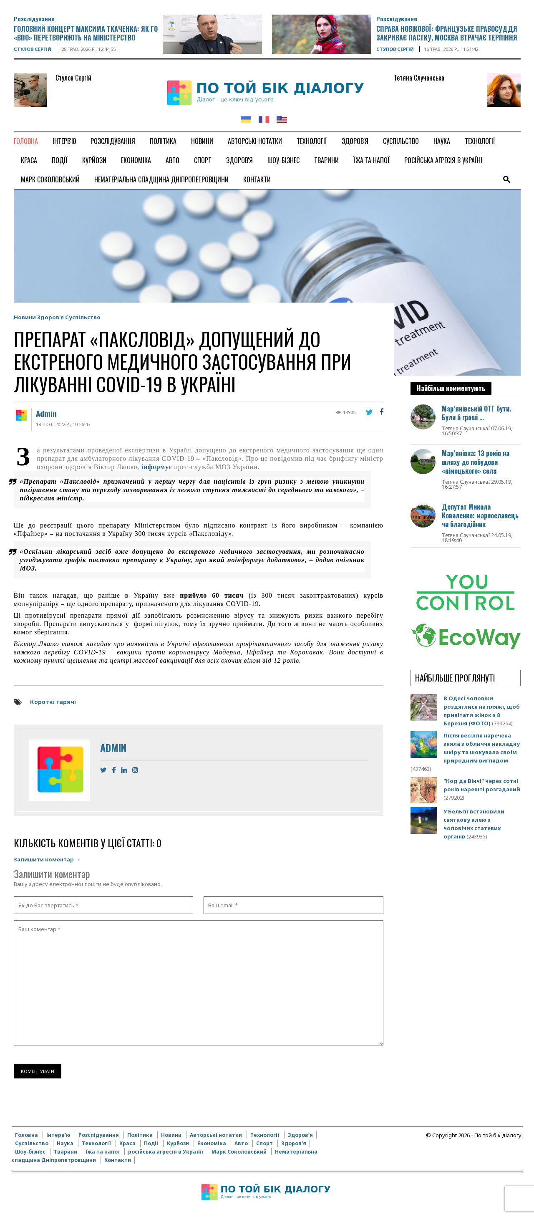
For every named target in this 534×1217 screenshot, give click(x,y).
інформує (156, 466)
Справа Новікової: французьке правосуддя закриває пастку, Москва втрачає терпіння (446, 33)
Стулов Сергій (32, 49)
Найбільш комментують (451, 388)
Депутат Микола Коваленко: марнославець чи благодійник (480, 515)
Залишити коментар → (47, 859)
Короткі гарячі (53, 702)
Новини (25, 317)
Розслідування (34, 18)
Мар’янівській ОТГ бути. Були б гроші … (476, 413)
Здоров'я (50, 317)
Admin (46, 413)
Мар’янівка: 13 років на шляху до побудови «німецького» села (475, 462)
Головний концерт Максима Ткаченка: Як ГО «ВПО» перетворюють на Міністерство (86, 33)
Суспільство (83, 317)
